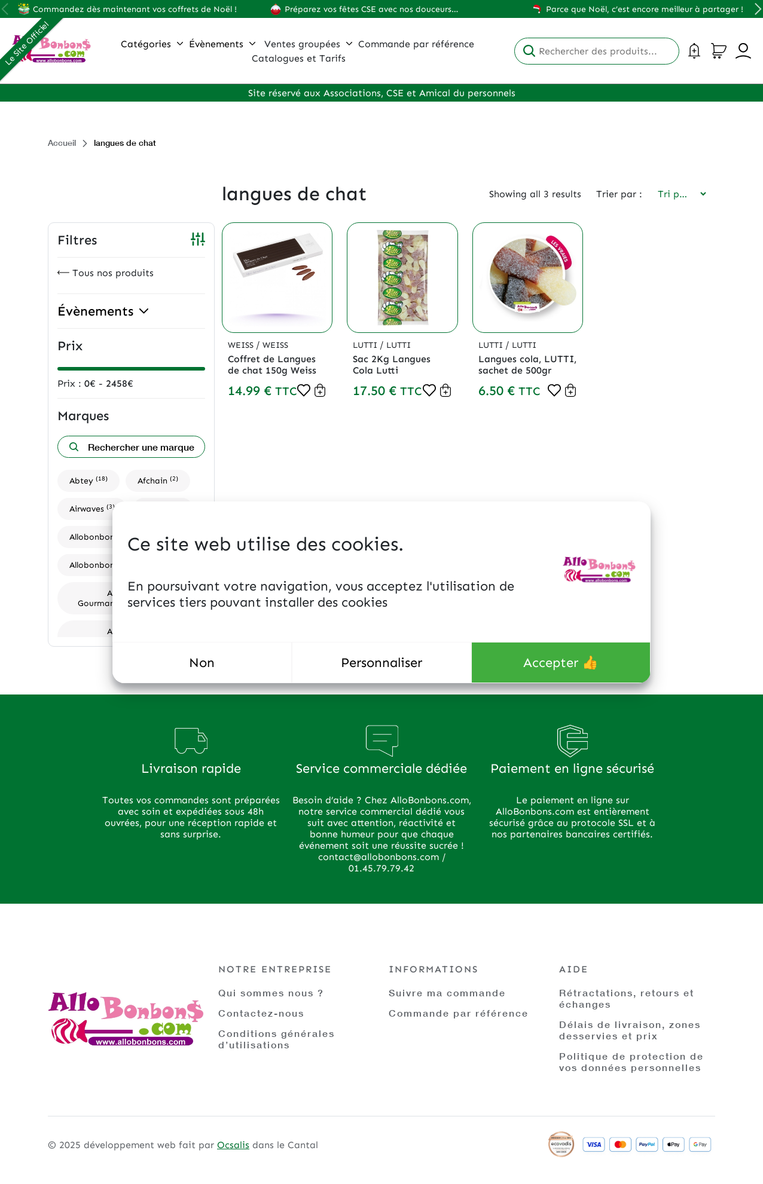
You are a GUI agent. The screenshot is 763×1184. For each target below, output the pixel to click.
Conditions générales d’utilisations (276, 1038)
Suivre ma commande (447, 992)
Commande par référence (459, 1012)
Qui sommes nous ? (271, 992)
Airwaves (92, 508)
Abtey (88, 480)
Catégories (152, 44)
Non (202, 662)
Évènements (222, 44)
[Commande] (678, 193)
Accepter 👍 (560, 662)
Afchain (158, 480)
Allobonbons (101, 536)
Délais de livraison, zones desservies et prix (630, 1029)
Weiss (242, 345)
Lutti (366, 345)
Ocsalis (233, 1145)
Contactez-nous (261, 1012)
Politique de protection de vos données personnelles (631, 1061)
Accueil (62, 142)
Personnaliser (381, 662)
